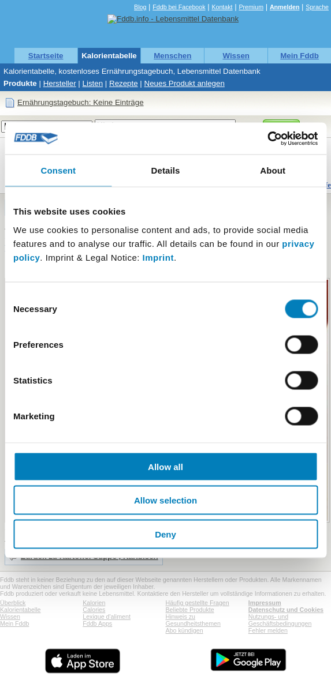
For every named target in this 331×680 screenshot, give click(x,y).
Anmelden (285, 6)
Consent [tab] (58, 170)
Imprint (158, 257)
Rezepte (123, 83)
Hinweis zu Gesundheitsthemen (193, 620)
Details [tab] (165, 170)
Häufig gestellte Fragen (197, 602)
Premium (251, 6)
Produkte (20, 83)
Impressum (264, 602)
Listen (93, 83)
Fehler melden (268, 630)
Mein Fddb (299, 55)
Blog (140, 6)
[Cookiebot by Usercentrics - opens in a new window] (267, 138)
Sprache (317, 6)
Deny (165, 534)
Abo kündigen (184, 630)
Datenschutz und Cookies (285, 609)
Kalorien (94, 602)
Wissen (236, 55)
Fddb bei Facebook (179, 6)
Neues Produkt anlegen (184, 83)
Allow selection (165, 500)
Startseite (46, 55)
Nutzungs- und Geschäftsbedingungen (280, 620)
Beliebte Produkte (190, 609)
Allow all (165, 466)
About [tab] (272, 170)
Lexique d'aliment (107, 616)
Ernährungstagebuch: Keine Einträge (80, 102)
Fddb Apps (97, 623)
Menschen (172, 55)
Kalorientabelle (109, 55)
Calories (94, 609)
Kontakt (221, 6)
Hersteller (59, 83)
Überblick (12, 602)
